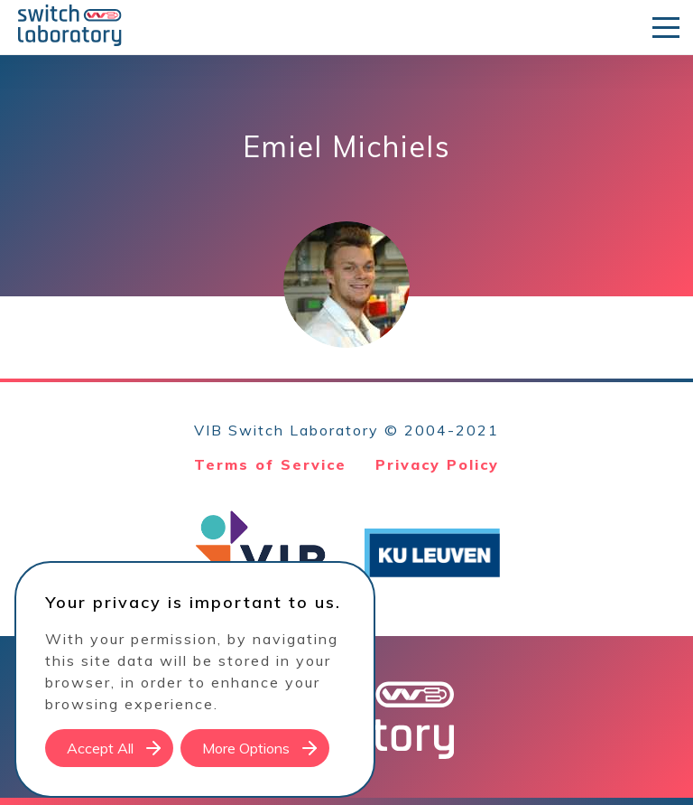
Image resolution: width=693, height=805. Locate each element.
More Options (246, 748)
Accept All (100, 748)
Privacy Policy (437, 464)
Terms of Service (270, 464)
